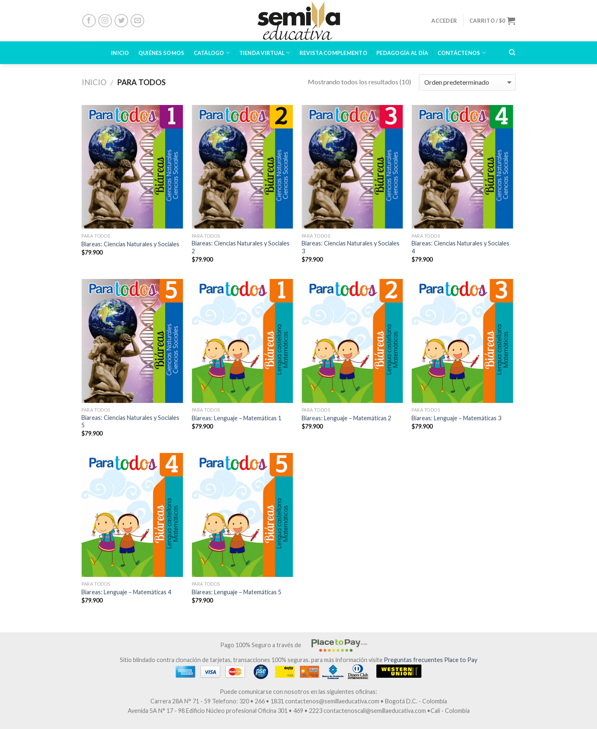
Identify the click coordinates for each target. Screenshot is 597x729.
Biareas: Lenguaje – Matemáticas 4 (126, 592)
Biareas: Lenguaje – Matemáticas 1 (236, 418)
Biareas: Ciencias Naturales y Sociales (130, 244)
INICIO (120, 53)
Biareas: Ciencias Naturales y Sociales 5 (130, 421)
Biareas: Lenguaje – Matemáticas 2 (346, 418)
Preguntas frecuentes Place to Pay (430, 659)
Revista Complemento (333, 53)
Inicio (94, 82)
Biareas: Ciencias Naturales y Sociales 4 (460, 247)
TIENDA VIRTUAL (264, 53)
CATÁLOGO (212, 53)
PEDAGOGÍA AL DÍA (402, 53)
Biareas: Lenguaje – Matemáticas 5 (236, 592)
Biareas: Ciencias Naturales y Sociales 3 (351, 247)
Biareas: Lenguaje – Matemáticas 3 (456, 418)
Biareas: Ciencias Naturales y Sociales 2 (241, 247)
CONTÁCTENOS (462, 53)
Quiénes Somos (161, 53)
